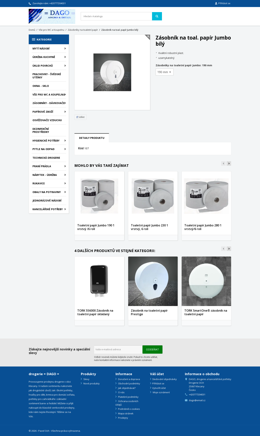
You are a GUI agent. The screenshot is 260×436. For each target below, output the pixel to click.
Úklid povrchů (42, 65)
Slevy (86, 379)
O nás (121, 392)
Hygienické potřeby (45, 140)
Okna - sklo (40, 86)
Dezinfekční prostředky (40, 130)
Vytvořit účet (159, 388)
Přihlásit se (158, 383)
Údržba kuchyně (43, 57)
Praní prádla (41, 166)
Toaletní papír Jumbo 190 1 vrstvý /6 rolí (95, 227)
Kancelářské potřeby (47, 209)
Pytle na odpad (43, 149)
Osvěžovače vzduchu (47, 120)
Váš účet (157, 374)
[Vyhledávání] (121, 16)
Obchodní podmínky (129, 383)
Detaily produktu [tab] (91, 138)
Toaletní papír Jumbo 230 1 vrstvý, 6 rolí (149, 227)
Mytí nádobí (40, 48)
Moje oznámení (161, 392)
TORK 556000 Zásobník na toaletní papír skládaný (95, 312)
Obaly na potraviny (46, 192)
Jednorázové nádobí (46, 200)
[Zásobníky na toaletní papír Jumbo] (165, 72)
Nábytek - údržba (44, 175)
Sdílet (80, 117)
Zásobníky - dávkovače (48, 103)
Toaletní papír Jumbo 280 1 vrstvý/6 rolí (203, 227)
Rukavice (38, 183)
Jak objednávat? (127, 388)
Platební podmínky (128, 396)
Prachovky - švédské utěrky (46, 75)
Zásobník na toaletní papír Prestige (149, 312)
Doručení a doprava (129, 379)
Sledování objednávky (164, 379)
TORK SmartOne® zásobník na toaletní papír (205, 312)
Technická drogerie (46, 157)
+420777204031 (57, 3)
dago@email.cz (197, 400)
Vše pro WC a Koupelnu (48, 94)
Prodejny (123, 417)
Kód (81, 148)
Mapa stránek (125, 413)
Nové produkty (91, 383)
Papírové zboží (42, 111)
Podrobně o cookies (129, 409)
